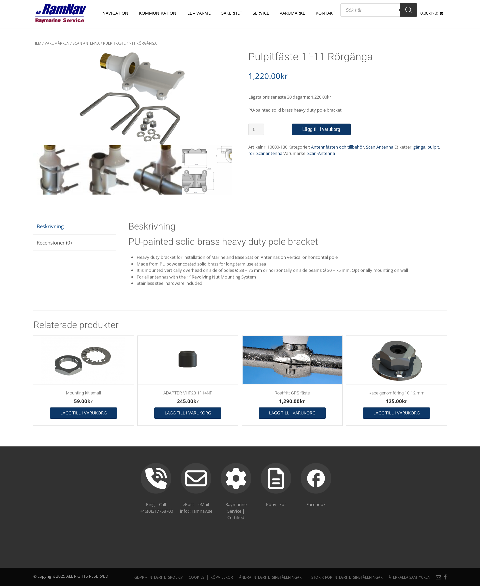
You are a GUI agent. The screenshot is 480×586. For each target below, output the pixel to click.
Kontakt (325, 13)
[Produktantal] (256, 129)
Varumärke (292, 13)
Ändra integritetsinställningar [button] (270, 577)
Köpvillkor (221, 577)
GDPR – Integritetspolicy (158, 577)
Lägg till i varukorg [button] (83, 413)
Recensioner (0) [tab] (54, 242)
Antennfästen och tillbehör (337, 147)
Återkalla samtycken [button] (409, 577)
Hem (37, 43)
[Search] (408, 10)
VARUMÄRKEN (57, 43)
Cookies (196, 577)
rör (251, 153)
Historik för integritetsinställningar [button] (345, 577)
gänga (419, 147)
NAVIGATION (116, 13)
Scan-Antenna (321, 153)
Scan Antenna (86, 43)
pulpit (433, 147)
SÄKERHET (231, 13)
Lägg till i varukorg (321, 129)
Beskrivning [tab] (50, 226)
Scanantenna (269, 153)
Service (261, 13)
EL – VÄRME (199, 13)
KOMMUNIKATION (158, 13)
